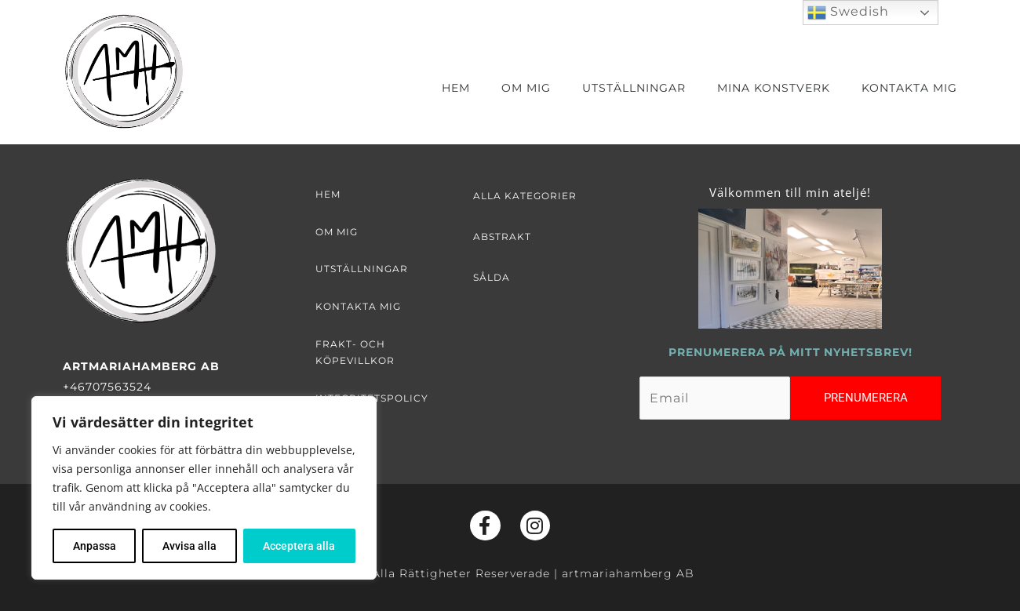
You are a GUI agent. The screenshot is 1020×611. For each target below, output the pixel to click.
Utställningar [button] (634, 88)
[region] (204, 488)
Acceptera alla (299, 546)
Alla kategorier (525, 196)
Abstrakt (502, 236)
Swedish (848, 12)
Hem (456, 88)
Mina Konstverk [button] (773, 88)
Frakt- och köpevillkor (355, 352)
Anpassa (94, 546)
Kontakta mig (909, 88)
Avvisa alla (189, 546)
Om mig (526, 88)
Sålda (491, 277)
